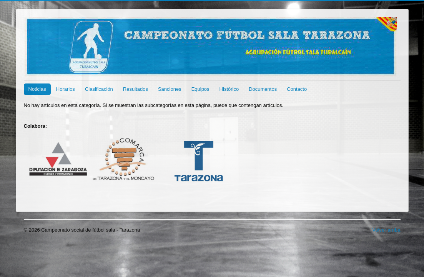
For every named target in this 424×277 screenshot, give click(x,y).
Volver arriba (386, 230)
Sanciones (169, 89)
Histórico (229, 89)
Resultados (135, 89)
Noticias (37, 89)
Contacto (297, 89)
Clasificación (99, 89)
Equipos (200, 89)
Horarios (65, 89)
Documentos (263, 89)
